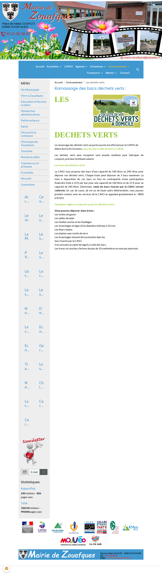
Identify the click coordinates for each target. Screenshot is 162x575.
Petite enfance (30, 120)
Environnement (118, 66)
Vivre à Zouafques (32, 95)
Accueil (40, 66)
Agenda (80, 66)
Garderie (41, 348)
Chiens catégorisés (41, 385)
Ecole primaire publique (27, 348)
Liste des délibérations (27, 273)
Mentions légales (68, 570)
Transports (93, 72)
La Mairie (27, 236)
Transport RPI (26, 366)
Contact (125, 72)
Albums (110, 72)
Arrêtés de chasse (27, 199)
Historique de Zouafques (29, 143)
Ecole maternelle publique (41, 329)
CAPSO (68, 66)
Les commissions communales (41, 255)
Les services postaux (27, 292)
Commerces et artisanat (30, 165)
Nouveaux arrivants (27, 311)
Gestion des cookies (92, 570)
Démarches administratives (30, 112)
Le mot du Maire (27, 218)
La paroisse (28, 184)
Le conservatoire (27, 329)
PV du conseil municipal (27, 255)
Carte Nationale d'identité (41, 403)
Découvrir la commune (28, 134)
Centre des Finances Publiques (41, 199)
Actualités (53, 66)
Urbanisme (96, 66)
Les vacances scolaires (41, 366)
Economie (27, 172)
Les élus (41, 236)
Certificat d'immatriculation (27, 422)
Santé (24, 126)
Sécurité (26, 178)
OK (43, 471)
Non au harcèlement (27, 385)
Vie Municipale (30, 89)
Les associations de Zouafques (41, 292)
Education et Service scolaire (33, 103)
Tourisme (26, 151)
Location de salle (41, 273)
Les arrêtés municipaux (41, 218)
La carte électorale (27, 403)
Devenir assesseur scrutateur (41, 311)
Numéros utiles (30, 157)
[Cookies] (6, 568)
